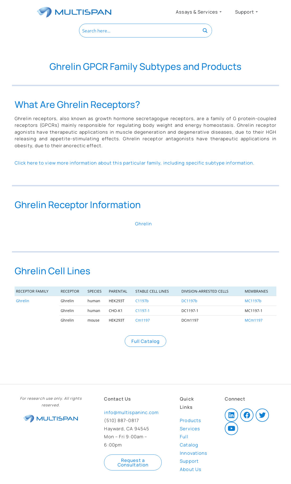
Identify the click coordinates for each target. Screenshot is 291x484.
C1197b (142, 300)
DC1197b (189, 300)
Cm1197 (142, 320)
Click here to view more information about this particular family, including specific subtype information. (135, 163)
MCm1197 (254, 320)
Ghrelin (22, 300)
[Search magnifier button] (205, 30)
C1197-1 (142, 310)
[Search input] (139, 30)
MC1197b (253, 300)
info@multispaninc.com (131, 412)
